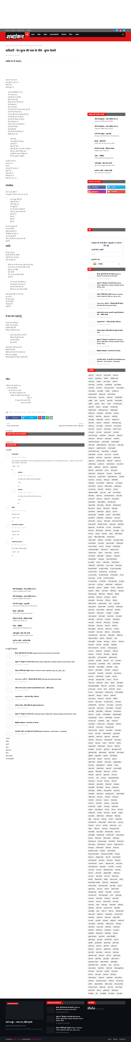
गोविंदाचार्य (100, 540)
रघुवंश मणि (98, 774)
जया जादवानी (92, 556)
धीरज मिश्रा (117, 610)
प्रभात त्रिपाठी (109, 673)
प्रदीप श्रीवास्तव (98, 670)
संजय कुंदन (91, 901)
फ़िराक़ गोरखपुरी (119, 692)
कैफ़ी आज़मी (107, 521)
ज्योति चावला (106, 562)
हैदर (97, 993)
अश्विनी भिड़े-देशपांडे (101, 445)
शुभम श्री (120, 885)
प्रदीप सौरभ (107, 670)
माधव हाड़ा (97, 743)
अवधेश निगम (103, 435)
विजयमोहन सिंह (100, 835)
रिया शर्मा (107, 809)
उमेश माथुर (98, 480)
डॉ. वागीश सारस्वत (93, 581)
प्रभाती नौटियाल (99, 676)
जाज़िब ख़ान (108, 556)
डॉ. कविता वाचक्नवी (103, 575)
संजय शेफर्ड (115, 901)
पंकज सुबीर (106, 644)
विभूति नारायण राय (118, 844)
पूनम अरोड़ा (91, 660)
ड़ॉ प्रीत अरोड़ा (119, 565)
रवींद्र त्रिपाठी (91, 784)
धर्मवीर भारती (109, 610)
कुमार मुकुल (114, 508)
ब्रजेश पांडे (91, 702)
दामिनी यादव (113, 591)
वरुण (120, 825)
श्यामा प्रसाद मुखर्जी (103, 895)
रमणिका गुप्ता (92, 781)
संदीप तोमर (98, 908)
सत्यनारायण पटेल (118, 914)
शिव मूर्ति (90, 879)
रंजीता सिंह (91, 774)
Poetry (33, 447)
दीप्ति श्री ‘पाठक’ (92, 603)
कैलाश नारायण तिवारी (117, 521)
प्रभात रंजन (91, 676)
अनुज (96, 400)
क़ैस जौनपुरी (111, 993)
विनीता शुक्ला (116, 838)
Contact (29, 30)
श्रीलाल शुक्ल (118, 895)
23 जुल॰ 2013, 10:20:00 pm (26, 527)
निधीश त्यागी (99, 625)
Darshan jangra (17, 560)
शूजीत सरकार (92, 889)
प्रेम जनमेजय (112, 686)
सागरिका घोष (99, 930)
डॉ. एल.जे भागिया (92, 575)
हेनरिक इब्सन (115, 990)
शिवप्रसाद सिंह (98, 879)
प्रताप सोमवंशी (101, 663)
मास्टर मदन (109, 746)
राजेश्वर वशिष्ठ (114, 803)
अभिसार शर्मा (91, 413)
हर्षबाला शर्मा (102, 987)
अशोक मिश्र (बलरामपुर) (94, 442)
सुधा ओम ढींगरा (108, 939)
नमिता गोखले (102, 616)
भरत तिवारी (118, 702)
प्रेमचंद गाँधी (112, 689)
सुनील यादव (114, 946)
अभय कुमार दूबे (114, 407)
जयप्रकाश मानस (92, 553)
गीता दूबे (97, 534)
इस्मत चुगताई (114, 470)
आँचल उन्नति (120, 445)
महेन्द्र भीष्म (91, 740)
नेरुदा (115, 638)
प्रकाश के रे (106, 660)
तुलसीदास (106, 587)
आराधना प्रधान (107, 457)
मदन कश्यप (117, 717)
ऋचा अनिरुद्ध (119, 483)
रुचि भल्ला (120, 809)
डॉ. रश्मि (99, 578)
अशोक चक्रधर (108, 438)
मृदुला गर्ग (114, 759)
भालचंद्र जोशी (92, 708)
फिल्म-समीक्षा (9, 791)
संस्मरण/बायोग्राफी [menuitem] (54, 34)
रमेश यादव (106, 781)
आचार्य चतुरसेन (111, 448)
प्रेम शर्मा (99, 689)
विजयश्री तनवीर (110, 835)
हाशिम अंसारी (91, 990)
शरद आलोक (111, 866)
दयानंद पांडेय (105, 591)
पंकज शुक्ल (91, 644)
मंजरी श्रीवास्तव (117, 711)
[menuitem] (27, 34)
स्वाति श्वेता (91, 981)
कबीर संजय (99, 495)
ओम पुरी (115, 489)
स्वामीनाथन (111, 981)
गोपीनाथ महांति (92, 540)
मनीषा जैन (118, 724)
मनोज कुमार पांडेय (109, 727)
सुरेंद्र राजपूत (116, 952)
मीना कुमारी (91, 749)
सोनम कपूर (116, 965)
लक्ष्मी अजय (96, 819)
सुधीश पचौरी (115, 943)
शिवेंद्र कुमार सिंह (114, 882)
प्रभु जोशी (108, 676)
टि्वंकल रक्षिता (100, 565)
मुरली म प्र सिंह (92, 759)
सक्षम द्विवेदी (91, 911)
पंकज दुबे (99, 641)
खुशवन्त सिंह (91, 527)
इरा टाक (106, 470)
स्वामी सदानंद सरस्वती (101, 981)
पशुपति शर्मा (98, 651)
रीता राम (113, 809)
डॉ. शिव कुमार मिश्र (112, 581)
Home (7, 30)
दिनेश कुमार (121, 591)
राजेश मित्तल (99, 803)
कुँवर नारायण (91, 508)
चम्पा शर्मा (101, 546)
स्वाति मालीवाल (118, 977)
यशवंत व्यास (91, 768)
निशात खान (100, 629)
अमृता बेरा (99, 423)
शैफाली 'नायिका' (115, 889)
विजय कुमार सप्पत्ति (114, 828)
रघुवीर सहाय (106, 774)
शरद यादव (98, 870)
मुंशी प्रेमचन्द (106, 749)
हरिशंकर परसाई (108, 984)
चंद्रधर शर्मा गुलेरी (110, 543)
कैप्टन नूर (99, 521)
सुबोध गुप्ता (91, 949)
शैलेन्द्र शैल (101, 892)
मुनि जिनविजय (113, 755)
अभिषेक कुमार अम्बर (103, 410)
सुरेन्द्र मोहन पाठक (93, 955)
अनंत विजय (99, 388)
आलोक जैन (109, 461)
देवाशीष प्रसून (119, 606)
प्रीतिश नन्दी (103, 686)
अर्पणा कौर (98, 432)
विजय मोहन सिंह (109, 832)
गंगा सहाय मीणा (100, 527)
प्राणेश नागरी (91, 683)
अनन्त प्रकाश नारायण (109, 388)
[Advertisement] (65, 14)
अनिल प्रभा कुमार (92, 397)
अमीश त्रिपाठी (100, 419)
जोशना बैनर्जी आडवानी (111, 559)
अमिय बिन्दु (114, 416)
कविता (11, 447)
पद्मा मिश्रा (103, 648)
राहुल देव (90, 809)
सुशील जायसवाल (104, 962)
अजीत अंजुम (91, 384)
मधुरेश (108, 721)
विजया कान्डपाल (120, 835)
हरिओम (90, 984)
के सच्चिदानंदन (108, 518)
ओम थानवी (100, 489)
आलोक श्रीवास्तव (110, 464)
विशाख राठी (116, 847)
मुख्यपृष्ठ (7, 45)
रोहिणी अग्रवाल (100, 816)
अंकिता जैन (91, 375)
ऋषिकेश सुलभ (117, 486)
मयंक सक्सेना (118, 730)
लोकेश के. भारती (112, 822)
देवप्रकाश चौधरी (101, 606)
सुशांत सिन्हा (98, 958)
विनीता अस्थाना (106, 838)
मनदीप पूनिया (92, 724)
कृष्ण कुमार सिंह (92, 514)
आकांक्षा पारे (91, 448)
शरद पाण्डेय (91, 870)
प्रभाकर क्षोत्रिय (92, 673)
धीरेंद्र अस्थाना (92, 613)
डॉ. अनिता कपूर (112, 572)
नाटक (7, 782)
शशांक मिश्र (117, 870)
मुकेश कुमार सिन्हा (93, 752)
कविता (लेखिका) (101, 502)
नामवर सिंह (91, 622)
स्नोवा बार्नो (105, 974)
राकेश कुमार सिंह (107, 790)
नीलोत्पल (102, 638)
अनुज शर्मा (102, 400)
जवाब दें (13, 501)
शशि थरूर (91, 873)
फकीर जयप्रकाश (99, 692)
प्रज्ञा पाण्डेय (118, 660)
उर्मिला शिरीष (115, 480)
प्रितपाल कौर (99, 683)
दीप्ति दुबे (115, 600)
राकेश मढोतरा (100, 793)
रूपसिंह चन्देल (92, 813)
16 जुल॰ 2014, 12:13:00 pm (19, 580)
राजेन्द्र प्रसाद (115, 797)
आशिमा (90, 467)
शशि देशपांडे (98, 873)
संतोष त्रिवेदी (112, 904)
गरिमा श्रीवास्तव (116, 527)
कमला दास (99, 499)
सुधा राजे (116, 939)
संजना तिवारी (115, 898)
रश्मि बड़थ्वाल (115, 787)
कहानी (7, 779)
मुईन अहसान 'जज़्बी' (116, 749)
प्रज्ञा (112, 660)
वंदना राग (98, 825)
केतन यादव (117, 518)
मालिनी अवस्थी (101, 746)
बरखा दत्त (106, 695)
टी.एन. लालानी (109, 565)
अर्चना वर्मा (99, 429)
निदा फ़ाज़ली (115, 622)
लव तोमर (111, 819)
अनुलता (109, 404)
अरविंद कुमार (107, 423)
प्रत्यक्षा (116, 667)
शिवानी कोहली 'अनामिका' (94, 882)
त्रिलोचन (97, 591)
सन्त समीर (91, 920)
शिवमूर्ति (106, 879)
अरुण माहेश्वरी (117, 426)
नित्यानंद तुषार (107, 622)
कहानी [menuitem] (32, 34)
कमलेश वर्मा (107, 499)
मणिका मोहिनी (108, 717)
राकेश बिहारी (91, 793)
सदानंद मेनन (99, 917)
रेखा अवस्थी (106, 813)
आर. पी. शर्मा (108, 454)
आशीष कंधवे (97, 467)
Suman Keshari (14, 45)
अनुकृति (90, 400)
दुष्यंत (110, 603)
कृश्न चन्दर (115, 511)
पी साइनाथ (91, 654)
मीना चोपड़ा (98, 749)
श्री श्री (111, 895)
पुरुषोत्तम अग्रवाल (113, 657)
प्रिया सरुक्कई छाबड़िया (94, 686)
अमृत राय (107, 419)
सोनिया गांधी (109, 968)
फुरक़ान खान (91, 695)
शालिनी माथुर (116, 873)
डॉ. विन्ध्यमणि (102, 581)
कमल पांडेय (119, 495)
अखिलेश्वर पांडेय (114, 378)
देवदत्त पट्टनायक (92, 606)
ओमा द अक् (103, 492)
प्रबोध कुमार (115, 670)
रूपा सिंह (99, 813)
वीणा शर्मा (108, 857)
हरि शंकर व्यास (119, 981)
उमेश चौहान (91, 480)
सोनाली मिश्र (101, 968)
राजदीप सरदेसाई (120, 793)
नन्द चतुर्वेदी (116, 613)
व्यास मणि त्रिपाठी (93, 863)
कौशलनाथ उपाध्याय (102, 524)
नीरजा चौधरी (91, 632)
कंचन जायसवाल (116, 492)
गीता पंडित (104, 534)
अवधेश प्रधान (111, 435)
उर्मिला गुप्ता (106, 480)
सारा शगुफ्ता (116, 930)
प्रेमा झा (118, 689)
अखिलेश (106, 378)
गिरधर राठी (91, 530)
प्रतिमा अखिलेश (100, 667)
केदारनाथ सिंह (92, 521)
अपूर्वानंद (98, 407)
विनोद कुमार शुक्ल (102, 841)
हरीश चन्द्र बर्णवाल (119, 984)
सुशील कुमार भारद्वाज (93, 962)
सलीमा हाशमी (116, 927)
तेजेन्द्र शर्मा (91, 591)
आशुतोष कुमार (113, 467)
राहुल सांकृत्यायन (98, 809)
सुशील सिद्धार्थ (114, 962)
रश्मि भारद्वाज (91, 790)
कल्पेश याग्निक (115, 499)
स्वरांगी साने (101, 977)
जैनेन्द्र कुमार (101, 559)
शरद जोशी (118, 866)
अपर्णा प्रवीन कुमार (117, 404)
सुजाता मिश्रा (101, 936)
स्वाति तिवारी (109, 977)
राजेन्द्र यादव (98, 800)
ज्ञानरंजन (98, 562)
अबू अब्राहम (105, 407)
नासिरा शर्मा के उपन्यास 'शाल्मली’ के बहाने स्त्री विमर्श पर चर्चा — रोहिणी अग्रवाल (34, 723)
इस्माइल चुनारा (92, 473)
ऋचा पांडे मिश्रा (92, 486)
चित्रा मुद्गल (108, 546)
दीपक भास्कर (100, 600)
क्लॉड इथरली (112, 524)
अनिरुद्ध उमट (102, 394)
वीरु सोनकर (101, 860)
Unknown (15, 489)
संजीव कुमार (104, 904)
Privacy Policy (21, 30)
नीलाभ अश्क (103, 635)
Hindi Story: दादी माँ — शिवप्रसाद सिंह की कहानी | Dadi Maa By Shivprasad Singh (38, 714)
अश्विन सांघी (91, 445)
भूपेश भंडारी (91, 711)
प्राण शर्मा (116, 679)
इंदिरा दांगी (91, 470)
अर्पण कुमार (91, 432)
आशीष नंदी (105, 467)
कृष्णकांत (108, 514)
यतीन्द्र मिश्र (109, 765)
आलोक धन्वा (118, 461)
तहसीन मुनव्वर (118, 584)
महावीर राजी (99, 736)
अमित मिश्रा (98, 416)
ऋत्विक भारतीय (108, 486)
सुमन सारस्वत (99, 952)
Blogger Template (17, 1039)
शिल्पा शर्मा (107, 876)
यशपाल (116, 765)
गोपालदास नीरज (110, 537)
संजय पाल (98, 901)
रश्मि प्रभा (108, 787)
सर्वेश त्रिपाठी (91, 927)
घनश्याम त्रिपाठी (92, 543)
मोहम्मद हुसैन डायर (100, 765)
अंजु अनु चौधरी (107, 375)
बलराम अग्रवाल (92, 698)
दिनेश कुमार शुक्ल (92, 594)
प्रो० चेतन (91, 692)
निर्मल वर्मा (107, 625)
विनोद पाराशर (120, 841)
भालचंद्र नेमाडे (100, 708)
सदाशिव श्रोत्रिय (116, 917)
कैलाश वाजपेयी (92, 524)
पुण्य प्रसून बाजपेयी (102, 657)
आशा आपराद (120, 464)
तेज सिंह (113, 587)
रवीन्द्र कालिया (100, 784)
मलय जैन (91, 733)
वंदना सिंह (105, 825)
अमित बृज (116, 413)
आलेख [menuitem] (77, 34)
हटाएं (18, 501)
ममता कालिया (109, 730)
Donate (13, 30)
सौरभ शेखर (98, 974)
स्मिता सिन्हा (113, 974)
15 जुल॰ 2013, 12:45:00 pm (19, 492)
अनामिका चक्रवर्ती (93, 394)
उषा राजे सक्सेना (100, 483)
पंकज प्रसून (106, 641)
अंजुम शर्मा (115, 375)
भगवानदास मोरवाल (108, 702)
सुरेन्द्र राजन (101, 955)
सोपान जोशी (99, 971)
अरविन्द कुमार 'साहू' (116, 423)
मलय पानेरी (97, 733)
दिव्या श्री (114, 597)
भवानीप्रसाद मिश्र (92, 705)
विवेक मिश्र (108, 847)
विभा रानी (109, 844)
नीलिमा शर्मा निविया (93, 638)
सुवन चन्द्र (91, 958)
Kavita (29, 447)
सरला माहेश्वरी (92, 923)
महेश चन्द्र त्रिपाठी (108, 740)
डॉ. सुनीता (121, 581)
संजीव (97, 904)
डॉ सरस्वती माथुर (103, 572)
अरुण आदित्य (99, 426)
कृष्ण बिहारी (101, 514)
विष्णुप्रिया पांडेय (99, 857)
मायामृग (104, 743)
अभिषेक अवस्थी (92, 410)
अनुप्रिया (90, 404)
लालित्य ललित (118, 819)
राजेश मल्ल (91, 803)
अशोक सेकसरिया (115, 442)
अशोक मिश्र (116, 438)
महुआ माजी (107, 736)
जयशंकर (100, 553)
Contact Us (122, 1039)
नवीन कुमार (107, 619)
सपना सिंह (98, 920)
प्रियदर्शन (113, 683)
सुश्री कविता (103, 965)
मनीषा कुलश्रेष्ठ (110, 724)
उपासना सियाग (117, 473)
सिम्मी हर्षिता (108, 933)
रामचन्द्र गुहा (106, 806)
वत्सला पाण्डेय (113, 825)
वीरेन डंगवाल (110, 860)
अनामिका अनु (115, 391)
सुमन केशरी (16, 447)
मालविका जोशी (92, 746)
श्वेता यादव (91, 898)
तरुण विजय (100, 584)
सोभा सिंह (107, 971)
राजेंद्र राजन (99, 797)
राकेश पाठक (116, 790)
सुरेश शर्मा (109, 955)
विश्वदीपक (102, 851)
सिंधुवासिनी (91, 933)
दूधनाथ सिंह (116, 603)
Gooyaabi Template (36, 1039)
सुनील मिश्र (106, 946)
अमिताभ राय (107, 416)
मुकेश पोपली (112, 752)
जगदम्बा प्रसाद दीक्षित (93, 549)
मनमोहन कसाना (100, 724)
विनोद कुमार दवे (92, 841)
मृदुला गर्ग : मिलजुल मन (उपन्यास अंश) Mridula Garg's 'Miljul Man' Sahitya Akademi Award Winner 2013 (45, 697)
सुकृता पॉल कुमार (92, 936)
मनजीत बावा (115, 721)
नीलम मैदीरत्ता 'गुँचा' (93, 635)
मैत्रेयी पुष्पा (99, 762)
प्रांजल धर (109, 679)
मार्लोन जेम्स (111, 743)
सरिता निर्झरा (100, 923)
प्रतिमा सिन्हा (109, 667)
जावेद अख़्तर (117, 556)
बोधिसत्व (115, 698)
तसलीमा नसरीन (108, 584)
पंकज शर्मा (121, 641)
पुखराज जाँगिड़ (92, 657)
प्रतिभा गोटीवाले (116, 663)
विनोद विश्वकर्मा (101, 844)
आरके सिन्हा (91, 457)
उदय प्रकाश (109, 473)
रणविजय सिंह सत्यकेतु (113, 778)
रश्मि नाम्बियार (100, 787)
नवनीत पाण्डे (99, 619)
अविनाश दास (91, 438)
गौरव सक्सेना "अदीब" (118, 540)
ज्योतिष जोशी (92, 565)
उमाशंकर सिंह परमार (112, 476)
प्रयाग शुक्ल (91, 679)
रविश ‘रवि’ (114, 781)
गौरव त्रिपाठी (108, 540)
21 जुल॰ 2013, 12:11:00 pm (19, 545)
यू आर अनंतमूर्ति (117, 768)
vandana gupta (17, 577)
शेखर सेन (107, 889)
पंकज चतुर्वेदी (92, 641)
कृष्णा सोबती (91, 518)
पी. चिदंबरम (98, 654)
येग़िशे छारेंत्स (98, 771)
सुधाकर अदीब (107, 943)
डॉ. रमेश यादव (92, 578)
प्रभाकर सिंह (100, 673)
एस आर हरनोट (92, 489)
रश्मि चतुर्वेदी (91, 787)
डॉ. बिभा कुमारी (114, 575)
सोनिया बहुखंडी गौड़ (118, 968)
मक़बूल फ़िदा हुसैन (117, 714)
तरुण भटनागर (92, 584)
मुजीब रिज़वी (98, 755)
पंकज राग (114, 641)
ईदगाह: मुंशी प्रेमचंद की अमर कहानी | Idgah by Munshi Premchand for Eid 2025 (37, 688)
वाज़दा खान (104, 828)
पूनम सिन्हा (98, 660)
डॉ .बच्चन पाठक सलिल (115, 568)
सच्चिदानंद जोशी (119, 911)
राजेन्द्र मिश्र (91, 800)
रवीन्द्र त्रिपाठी (108, 784)
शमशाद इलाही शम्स (93, 866)
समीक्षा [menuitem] (45, 34)
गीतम (122, 530)
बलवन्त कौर (100, 698)
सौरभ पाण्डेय (114, 971)
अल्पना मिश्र (116, 432)
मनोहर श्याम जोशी (93, 730)
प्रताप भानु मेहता (92, 663)
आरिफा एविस (117, 457)
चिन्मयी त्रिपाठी (116, 546)
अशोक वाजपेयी (105, 442)
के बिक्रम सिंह (100, 518)
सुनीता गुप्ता (91, 946)
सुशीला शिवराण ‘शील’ (93, 965)
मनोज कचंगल (100, 727)
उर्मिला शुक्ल (91, 483)
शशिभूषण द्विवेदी (107, 873)
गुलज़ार (90, 537)
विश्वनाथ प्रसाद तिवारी (94, 854)
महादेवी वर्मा (91, 736)
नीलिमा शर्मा (119, 635)
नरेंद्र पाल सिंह (110, 616)
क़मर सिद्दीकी (103, 993)
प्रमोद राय (114, 676)
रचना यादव (91, 778)
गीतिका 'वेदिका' (118, 534)
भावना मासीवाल (109, 708)
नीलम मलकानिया (116, 632)
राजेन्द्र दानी (107, 797)
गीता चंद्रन (91, 534)
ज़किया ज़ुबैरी (100, 556)
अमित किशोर (108, 413)
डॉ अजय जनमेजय (93, 572)
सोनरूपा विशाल (92, 968)
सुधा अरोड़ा (99, 939)
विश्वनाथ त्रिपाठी (111, 851)
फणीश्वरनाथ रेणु (109, 692)
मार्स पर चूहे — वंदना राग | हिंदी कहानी (19, 1022)
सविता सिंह (91, 930)
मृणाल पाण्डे (107, 759)
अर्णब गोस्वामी (107, 429)
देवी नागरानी (91, 610)
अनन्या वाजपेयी (119, 388)
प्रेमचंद (105, 689)
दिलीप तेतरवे (102, 594)
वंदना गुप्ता (120, 822)
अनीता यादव (109, 397)
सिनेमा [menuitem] (70, 34)
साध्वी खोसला (108, 930)
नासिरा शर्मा (98, 622)
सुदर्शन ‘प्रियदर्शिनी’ (111, 936)
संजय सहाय (91, 904)
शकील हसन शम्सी (110, 863)
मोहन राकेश (91, 765)
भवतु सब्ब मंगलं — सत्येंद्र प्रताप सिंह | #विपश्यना (27, 732)
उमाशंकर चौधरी (101, 476)
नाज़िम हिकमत (116, 619)
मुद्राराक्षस (105, 755)
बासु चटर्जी (108, 698)
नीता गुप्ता (116, 629)
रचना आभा (114, 774)
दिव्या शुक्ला (107, 597)
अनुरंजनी (97, 404)
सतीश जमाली (92, 914)
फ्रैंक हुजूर (99, 695)
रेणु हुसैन (120, 813)
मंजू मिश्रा (98, 714)
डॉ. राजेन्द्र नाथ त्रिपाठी (108, 578)
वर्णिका (90, 828)
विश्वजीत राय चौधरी (93, 851)
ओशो (109, 492)
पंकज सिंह (98, 644)
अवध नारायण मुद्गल (93, 435)
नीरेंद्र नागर (107, 632)
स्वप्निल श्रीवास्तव (92, 977)
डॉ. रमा (121, 575)
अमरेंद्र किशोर (100, 413)
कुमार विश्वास (92, 511)
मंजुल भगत (91, 714)
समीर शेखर (105, 920)
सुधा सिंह (90, 943)
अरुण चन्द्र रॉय (108, 426)
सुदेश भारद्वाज (92, 939)
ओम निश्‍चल (108, 489)
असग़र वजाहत (111, 445)
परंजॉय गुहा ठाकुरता (112, 648)
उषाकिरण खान (110, 483)
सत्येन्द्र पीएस (91, 917)
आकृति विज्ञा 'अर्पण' (101, 448)
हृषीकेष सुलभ (106, 990)
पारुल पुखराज (107, 651)
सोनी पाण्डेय (91, 971)
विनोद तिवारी (112, 841)
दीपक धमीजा (91, 600)
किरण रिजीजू (100, 505)
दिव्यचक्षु (117, 594)
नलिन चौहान (91, 619)
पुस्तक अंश (8, 785)
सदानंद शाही (107, 917)
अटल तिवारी (99, 384)
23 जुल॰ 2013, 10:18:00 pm (26, 510)
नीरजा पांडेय (99, 632)
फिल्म (7, 788)
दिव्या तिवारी (91, 597)
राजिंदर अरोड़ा (92, 797)
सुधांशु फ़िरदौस (98, 943)
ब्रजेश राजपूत (98, 702)
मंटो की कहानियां (10, 794)
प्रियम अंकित (120, 683)
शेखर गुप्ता (99, 889)
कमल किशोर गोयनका (109, 495)
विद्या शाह (91, 838)
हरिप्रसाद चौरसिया (98, 984)
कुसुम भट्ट (108, 511)
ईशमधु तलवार (101, 473)
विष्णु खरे (117, 854)
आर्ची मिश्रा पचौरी (101, 461)
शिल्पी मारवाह (115, 876)
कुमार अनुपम (106, 508)
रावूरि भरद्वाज (115, 806)
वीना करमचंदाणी (116, 857)
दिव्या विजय (99, 597)
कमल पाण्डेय (91, 499)
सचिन (98, 911)
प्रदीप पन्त (91, 670)
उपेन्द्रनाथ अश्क (92, 476)
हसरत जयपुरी (119, 987)
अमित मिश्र (91, 416)
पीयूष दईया (114, 654)
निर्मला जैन (114, 625)
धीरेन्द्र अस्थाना (100, 613)
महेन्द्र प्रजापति (115, 736)
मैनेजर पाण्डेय (108, 762)
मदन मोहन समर (92, 721)
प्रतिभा (108, 663)
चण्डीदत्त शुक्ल (119, 543)
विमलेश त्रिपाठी (99, 847)
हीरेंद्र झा (99, 990)
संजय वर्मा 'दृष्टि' (106, 901)
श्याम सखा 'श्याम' (92, 895)
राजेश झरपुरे (114, 800)
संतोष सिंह (120, 904)
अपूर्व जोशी (91, 407)
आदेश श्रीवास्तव (105, 451)
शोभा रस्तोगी (108, 892)
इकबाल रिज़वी (99, 470)
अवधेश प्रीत (119, 435)
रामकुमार (100, 806)
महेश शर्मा (91, 743)
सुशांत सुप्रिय (106, 958)
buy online (23, 447)
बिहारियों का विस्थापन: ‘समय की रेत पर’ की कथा (26, 758)
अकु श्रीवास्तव (98, 378)
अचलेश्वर (99, 381)
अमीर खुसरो (91, 419)
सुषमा (110, 965)
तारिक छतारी (91, 587)
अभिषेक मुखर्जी (113, 410)
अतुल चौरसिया (117, 384)
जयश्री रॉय (116, 553)
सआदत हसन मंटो (108, 908)
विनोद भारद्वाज (92, 844)
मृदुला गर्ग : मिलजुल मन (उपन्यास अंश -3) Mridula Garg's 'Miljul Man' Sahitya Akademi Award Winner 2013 (45, 749)
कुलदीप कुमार (100, 511)
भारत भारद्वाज (110, 705)
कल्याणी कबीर (92, 502)
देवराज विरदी (111, 606)
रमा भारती (99, 781)
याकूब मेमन (108, 768)
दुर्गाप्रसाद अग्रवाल (102, 603)
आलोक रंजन (101, 464)
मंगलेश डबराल (108, 711)
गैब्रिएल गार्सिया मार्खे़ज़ (99, 537)
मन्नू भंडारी (101, 730)
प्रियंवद (106, 683)
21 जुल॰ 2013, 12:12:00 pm (19, 562)
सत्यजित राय (100, 914)
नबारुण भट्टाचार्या (92, 616)
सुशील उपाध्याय (115, 958)
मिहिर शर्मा (117, 746)
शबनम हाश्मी (119, 863)
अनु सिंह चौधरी (118, 397)
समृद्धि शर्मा (112, 920)
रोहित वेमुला (117, 816)
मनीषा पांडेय (91, 727)
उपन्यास (8, 773)
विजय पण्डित (100, 832)
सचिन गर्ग (104, 911)
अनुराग (103, 404)
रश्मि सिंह (99, 790)
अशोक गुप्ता (99, 438)
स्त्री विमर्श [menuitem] (63, 34)
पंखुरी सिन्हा (113, 644)
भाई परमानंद (101, 705)
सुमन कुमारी (115, 949)
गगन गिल (108, 527)
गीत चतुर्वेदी (116, 530)
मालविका (119, 743)
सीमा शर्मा (115, 933)
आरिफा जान (91, 461)
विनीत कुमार (98, 838)
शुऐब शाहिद (112, 885)
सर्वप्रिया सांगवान (109, 923)
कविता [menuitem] (38, 34)
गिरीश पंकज (108, 530)
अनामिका (107, 391)
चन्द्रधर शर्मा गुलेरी (92, 546)
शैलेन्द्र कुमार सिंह (92, 892)
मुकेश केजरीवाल (102, 752)
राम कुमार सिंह (92, 806)
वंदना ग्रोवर (91, 825)
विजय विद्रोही (91, 835)
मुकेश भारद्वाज (120, 752)
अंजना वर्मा (98, 375)
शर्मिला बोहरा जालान (108, 870)
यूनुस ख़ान (91, 771)
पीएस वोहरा (106, 654)
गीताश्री (110, 534)
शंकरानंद (101, 863)
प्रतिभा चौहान (91, 667)
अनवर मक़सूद (92, 391)
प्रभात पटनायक (117, 673)
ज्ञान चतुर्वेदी (91, 562)
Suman (20, 507)
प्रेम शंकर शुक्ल (92, 689)
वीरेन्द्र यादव (117, 860)
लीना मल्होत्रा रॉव (92, 822)
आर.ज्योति (115, 454)
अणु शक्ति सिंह (108, 384)
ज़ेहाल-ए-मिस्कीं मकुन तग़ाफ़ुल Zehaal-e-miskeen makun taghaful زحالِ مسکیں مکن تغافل (40, 705)
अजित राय (115, 381)
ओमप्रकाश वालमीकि (93, 492)
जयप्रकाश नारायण (114, 549)
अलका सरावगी (107, 432)
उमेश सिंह (121, 476)
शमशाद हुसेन (103, 866)
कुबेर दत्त (99, 508)
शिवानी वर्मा (105, 882)
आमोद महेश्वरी (92, 454)
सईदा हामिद (117, 908)
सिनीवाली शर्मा (99, 933)
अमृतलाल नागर (115, 419)
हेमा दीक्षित (91, 993)
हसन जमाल (110, 987)
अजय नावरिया (106, 381)
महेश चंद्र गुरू (99, 740)
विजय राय (117, 832)
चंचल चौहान (101, 543)
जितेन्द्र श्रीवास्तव (92, 559)
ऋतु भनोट (100, 486)
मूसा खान (100, 759)
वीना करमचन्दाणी (92, 860)
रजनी (97, 778)
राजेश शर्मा (106, 803)
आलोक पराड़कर (92, 464)
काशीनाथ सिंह (92, 505)
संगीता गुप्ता (107, 898)
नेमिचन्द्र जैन (109, 638)
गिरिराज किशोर (99, 530)
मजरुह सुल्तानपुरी (92, 717)
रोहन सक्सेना (91, 816)
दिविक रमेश (109, 594)
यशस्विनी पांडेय (100, 768)
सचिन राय (111, 911)
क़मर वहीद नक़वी (111, 502)
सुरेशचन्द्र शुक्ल (116, 955)
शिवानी (121, 879)
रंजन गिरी (114, 771)
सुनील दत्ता (98, 946)
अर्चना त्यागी (91, 429)
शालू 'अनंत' (91, 876)
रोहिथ (90, 819)
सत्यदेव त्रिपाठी (108, 914)
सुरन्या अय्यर (108, 952)
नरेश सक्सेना (118, 616)
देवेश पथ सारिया (100, 610)
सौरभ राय (91, 974)
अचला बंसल (91, 381)
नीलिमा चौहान (111, 635)
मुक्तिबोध (91, 755)
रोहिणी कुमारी (109, 816)
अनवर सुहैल (100, 391)
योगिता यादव (107, 771)
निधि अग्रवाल (91, 625)
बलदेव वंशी (113, 695)
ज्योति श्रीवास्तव (115, 562)
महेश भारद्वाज (118, 740)
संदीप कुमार (91, 908)
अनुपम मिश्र (109, 400)
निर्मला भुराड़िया (92, 629)
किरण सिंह (108, 505)
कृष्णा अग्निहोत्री (116, 514)
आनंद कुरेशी (114, 451)
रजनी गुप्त (103, 778)
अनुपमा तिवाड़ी (118, 400)
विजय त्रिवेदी (91, 832)
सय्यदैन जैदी (120, 920)
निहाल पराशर (109, 629)
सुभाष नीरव (98, 949)
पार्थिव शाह (115, 651)
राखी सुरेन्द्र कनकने (110, 793)
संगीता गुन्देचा (99, 898)
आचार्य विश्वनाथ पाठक (94, 451)
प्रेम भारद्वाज (120, 686)
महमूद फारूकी (116, 733)
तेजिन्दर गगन (120, 587)
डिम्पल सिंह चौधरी (93, 568)
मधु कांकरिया (101, 721)
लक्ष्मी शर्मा (104, 819)
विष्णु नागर (91, 857)
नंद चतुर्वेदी (108, 613)
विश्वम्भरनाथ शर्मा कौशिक (107, 854)
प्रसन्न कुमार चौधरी (100, 679)
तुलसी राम (99, 587)
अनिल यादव (101, 397)
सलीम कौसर (108, 927)
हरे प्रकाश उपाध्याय (93, 987)
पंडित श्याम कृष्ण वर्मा (93, 648)
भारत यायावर (119, 705)
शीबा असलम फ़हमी (103, 885)
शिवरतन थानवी (113, 879)
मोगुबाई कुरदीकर (117, 762)
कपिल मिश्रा (91, 495)
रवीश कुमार (116, 784)
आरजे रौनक (99, 457)
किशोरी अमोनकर (117, 505)
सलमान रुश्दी (100, 927)
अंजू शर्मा (91, 378)
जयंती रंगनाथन (104, 549)
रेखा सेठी (114, 813)
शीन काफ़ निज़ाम (92, 885)
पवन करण (91, 651)
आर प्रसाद (100, 454)
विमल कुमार (91, 847)
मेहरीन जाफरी (92, 762)
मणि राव (101, 717)
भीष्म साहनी (118, 708)
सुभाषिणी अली (107, 949)
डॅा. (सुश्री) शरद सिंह (103, 568)
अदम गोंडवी (91, 388)
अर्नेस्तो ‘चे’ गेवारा (117, 429)
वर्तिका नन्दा (96, 828)
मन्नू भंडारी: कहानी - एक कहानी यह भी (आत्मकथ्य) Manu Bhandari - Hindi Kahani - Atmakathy (41, 766)
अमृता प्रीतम (91, 423)
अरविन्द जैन (91, 426)
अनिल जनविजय (111, 394)
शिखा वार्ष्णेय (99, 876)
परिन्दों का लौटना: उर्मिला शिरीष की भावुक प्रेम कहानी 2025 (29, 740)
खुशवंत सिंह (120, 524)
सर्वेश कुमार (118, 923)
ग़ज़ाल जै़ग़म (119, 993)
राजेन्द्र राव (106, 800)
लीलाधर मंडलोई (102, 822)
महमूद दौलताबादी (107, 733)
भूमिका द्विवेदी (99, 711)
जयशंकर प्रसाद (108, 553)
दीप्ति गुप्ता (108, 600)
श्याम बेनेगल (116, 892)
